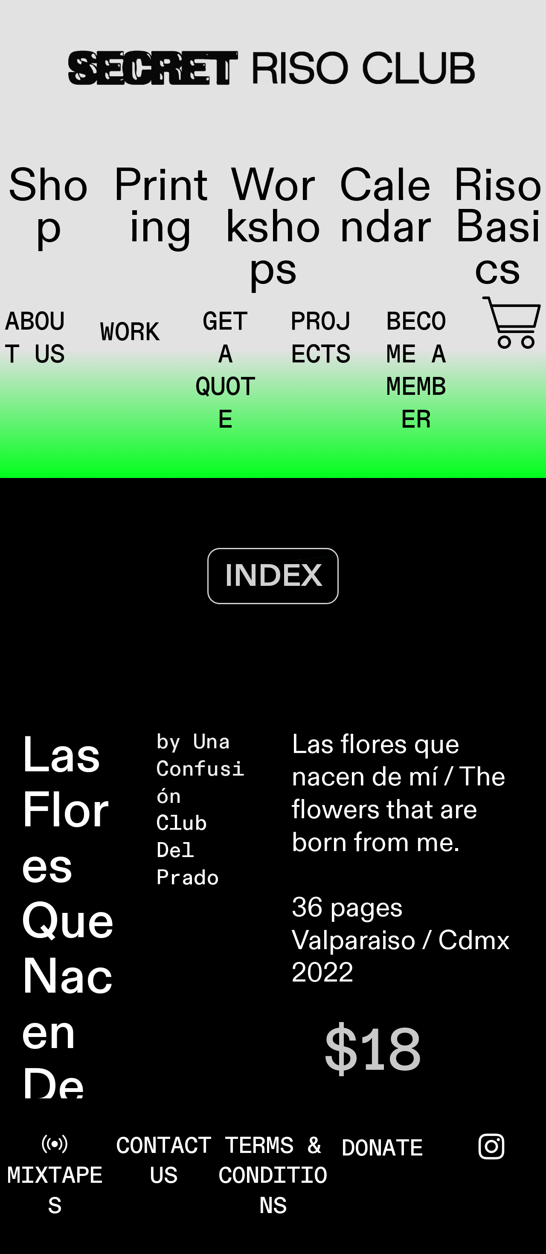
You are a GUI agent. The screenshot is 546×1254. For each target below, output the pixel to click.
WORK (129, 332)
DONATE (382, 1148)
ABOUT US (35, 338)
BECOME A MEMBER (416, 371)
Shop (48, 206)
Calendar (385, 206)
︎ (511, 326)
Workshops (273, 227)
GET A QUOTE (225, 371)
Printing (161, 206)
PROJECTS (320, 338)
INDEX (273, 576)
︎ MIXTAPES (55, 1176)
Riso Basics (498, 227)
